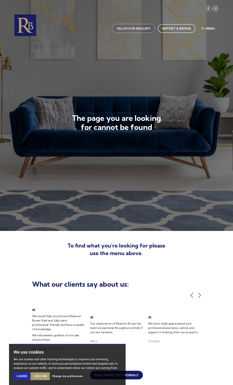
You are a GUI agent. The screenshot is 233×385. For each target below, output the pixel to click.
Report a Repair (176, 28)
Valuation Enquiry (133, 28)
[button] (191, 295)
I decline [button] (40, 376)
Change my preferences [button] (67, 376)
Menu (208, 28)
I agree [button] (21, 376)
